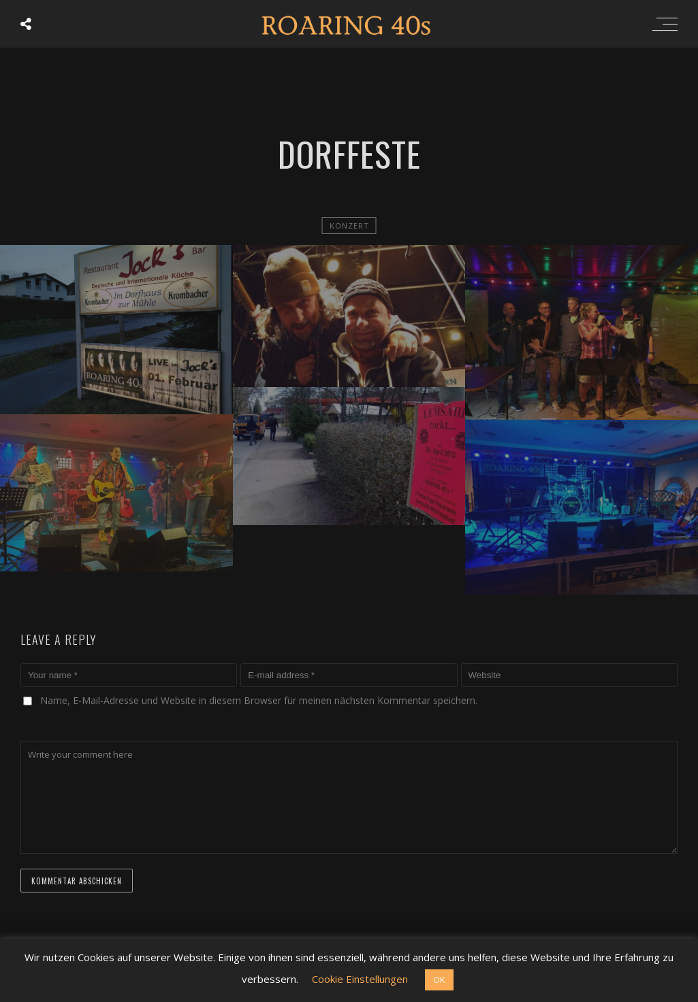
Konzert (349, 225)
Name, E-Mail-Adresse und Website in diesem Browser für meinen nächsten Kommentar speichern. (258, 700)
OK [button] (439, 979)
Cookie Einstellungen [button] (360, 979)
